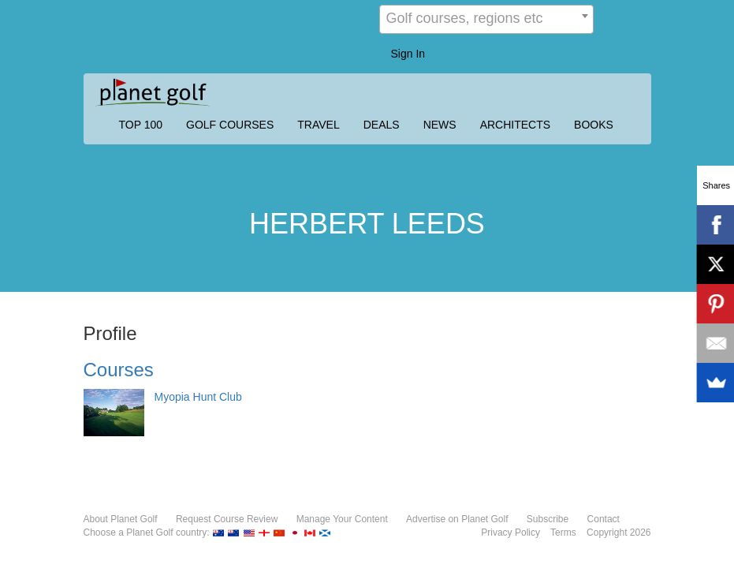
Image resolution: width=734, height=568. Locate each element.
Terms (563, 532)
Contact (603, 519)
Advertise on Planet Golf (457, 519)
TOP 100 (141, 124)
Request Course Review (227, 519)
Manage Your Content (342, 519)
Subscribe (547, 519)
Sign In (408, 53)
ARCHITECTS (515, 124)
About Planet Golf (121, 519)
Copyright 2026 (618, 532)
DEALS (381, 124)
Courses (119, 369)
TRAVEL (318, 124)
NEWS (439, 124)
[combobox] (486, 19)
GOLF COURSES (230, 124)
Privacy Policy (510, 532)
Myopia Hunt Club (198, 396)
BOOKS (593, 124)
